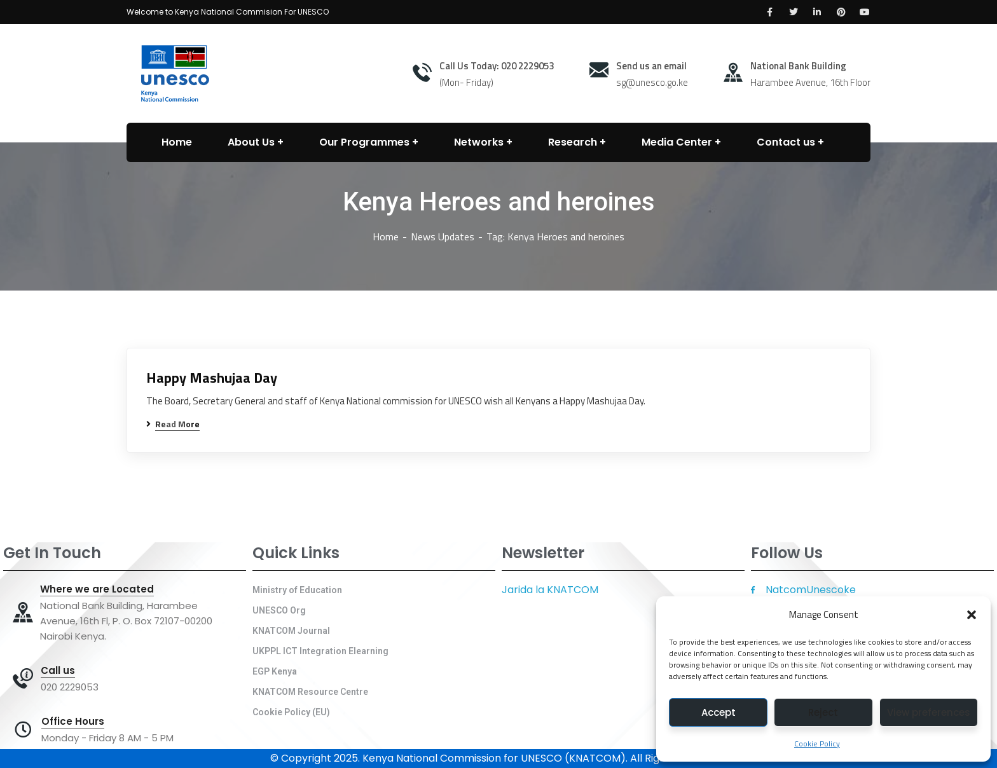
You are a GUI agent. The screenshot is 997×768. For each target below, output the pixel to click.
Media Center (677, 142)
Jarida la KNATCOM (550, 589)
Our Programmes (364, 142)
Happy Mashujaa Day (211, 377)
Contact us (786, 142)
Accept (718, 712)
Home (386, 236)
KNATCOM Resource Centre (310, 692)
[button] (971, 614)
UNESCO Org (279, 610)
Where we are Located (97, 589)
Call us (58, 670)
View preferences (928, 712)
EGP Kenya (274, 671)
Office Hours (72, 721)
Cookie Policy (817, 743)
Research (572, 142)
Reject (823, 712)
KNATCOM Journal (291, 631)
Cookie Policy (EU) (291, 712)
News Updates (442, 236)
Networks (479, 142)
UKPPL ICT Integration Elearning (320, 651)
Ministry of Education (297, 590)
